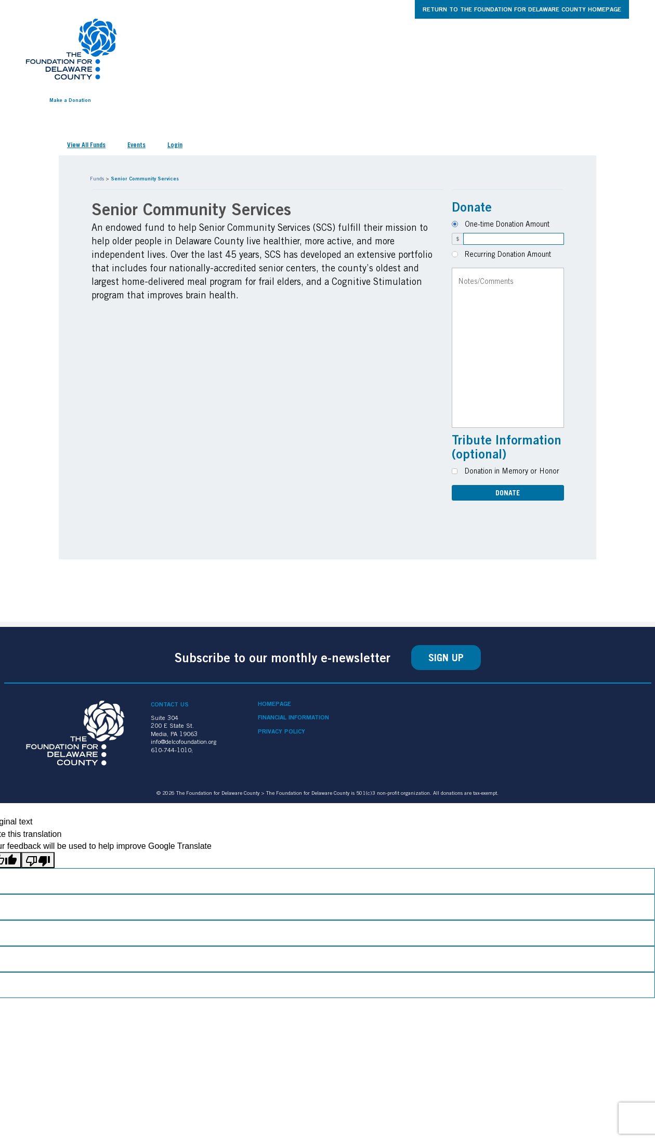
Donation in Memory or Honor (512, 471)
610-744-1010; (172, 750)
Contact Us (170, 704)
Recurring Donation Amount (508, 254)
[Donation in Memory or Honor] (454, 471)
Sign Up (446, 657)
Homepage (274, 703)
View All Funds (86, 145)
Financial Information (293, 717)
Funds (97, 178)
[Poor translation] (38, 860)
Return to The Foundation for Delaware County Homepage (522, 9)
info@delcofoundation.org (183, 741)
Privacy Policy (281, 731)
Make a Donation (70, 100)
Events (136, 145)
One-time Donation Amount (507, 224)
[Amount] (513, 239)
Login (174, 145)
